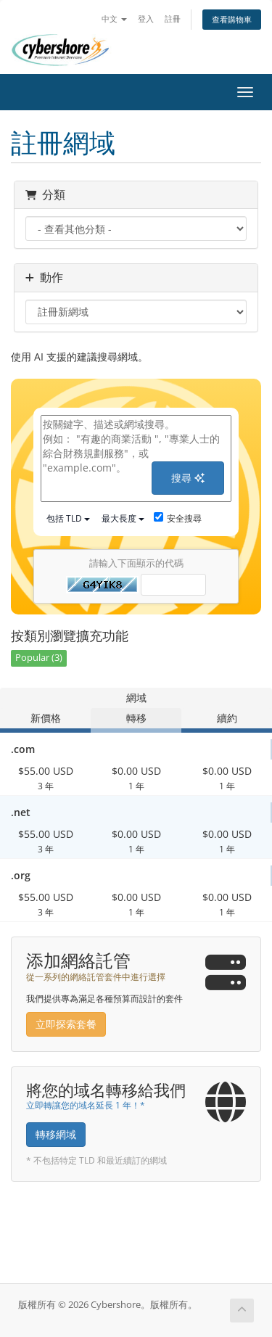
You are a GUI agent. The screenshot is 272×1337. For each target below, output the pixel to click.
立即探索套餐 (66, 1024)
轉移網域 (56, 1134)
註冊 (173, 18)
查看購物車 (232, 19)
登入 (146, 18)
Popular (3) (38, 657)
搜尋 (188, 478)
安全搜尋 (178, 518)
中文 (114, 18)
